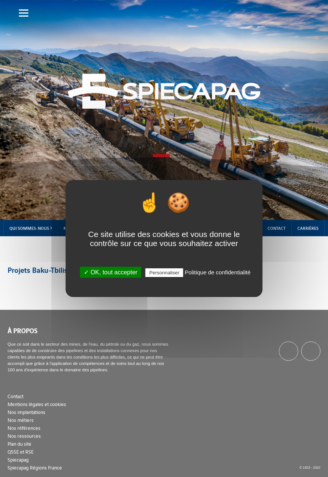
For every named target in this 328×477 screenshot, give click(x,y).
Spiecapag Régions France (35, 467)
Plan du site (19, 443)
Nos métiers (21, 419)
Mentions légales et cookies (37, 404)
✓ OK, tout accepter (111, 272)
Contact (277, 228)
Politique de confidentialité (218, 272)
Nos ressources (24, 435)
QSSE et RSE (21, 451)
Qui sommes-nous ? (30, 228)
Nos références (24, 427)
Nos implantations (26, 411)
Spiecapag (18, 459)
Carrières (308, 228)
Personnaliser (164, 272)
